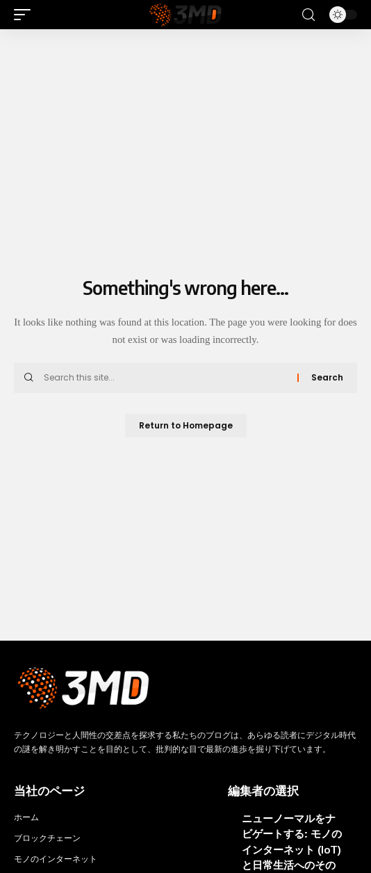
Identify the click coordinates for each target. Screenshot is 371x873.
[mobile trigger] (26, 14)
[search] (308, 15)
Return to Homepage (186, 425)
